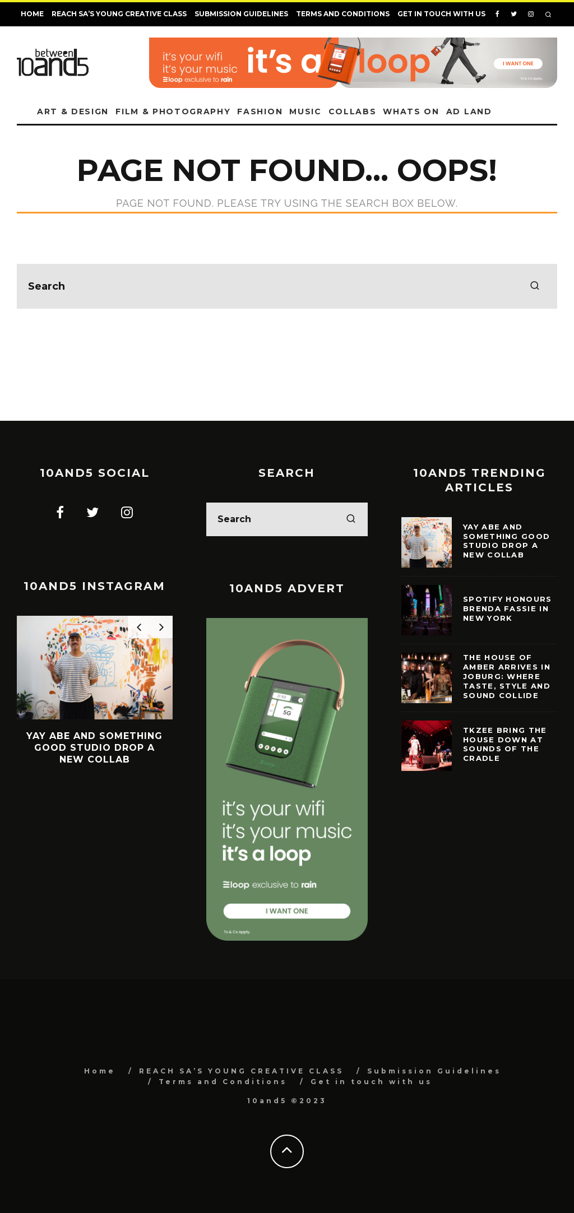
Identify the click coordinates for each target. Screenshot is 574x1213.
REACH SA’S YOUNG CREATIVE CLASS (119, 14)
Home (32, 14)
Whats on (411, 111)
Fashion (260, 111)
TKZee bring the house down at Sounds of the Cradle (505, 744)
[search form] (287, 286)
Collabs (352, 111)
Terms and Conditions (343, 14)
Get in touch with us (441, 14)
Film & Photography (172, 111)
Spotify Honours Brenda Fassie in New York (507, 608)
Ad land (469, 111)
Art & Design (73, 111)
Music (305, 111)
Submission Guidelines (241, 14)
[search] (534, 286)
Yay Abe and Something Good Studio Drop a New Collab (506, 541)
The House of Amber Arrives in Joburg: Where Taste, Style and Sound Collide (506, 676)
